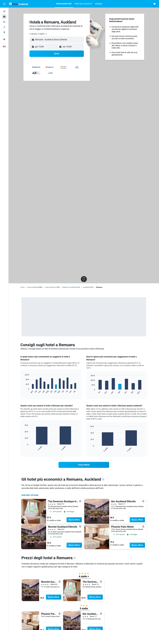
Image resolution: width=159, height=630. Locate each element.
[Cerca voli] (4, 11)
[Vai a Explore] (4, 32)
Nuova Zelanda (32, 287)
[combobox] (38, 34)
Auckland (86, 287)
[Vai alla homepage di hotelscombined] (18, 4)
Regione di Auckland (69, 287)
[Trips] (4, 39)
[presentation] (103, 479)
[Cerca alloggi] (4, 16)
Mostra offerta (74, 520)
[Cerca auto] (4, 21)
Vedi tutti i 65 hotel (29, 495)
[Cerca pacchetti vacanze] (4, 27)
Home (22, 287)
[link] (84, 465)
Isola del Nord (50, 287)
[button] (4, 4)
